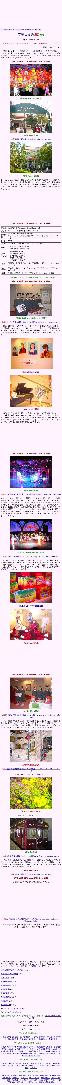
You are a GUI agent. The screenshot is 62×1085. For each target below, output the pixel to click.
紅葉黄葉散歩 (44, 1080)
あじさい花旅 (55, 1080)
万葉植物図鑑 (6, 985)
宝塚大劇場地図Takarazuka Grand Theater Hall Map (32, 139)
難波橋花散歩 (13, 1039)
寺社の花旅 (24, 1080)
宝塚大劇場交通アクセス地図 (12, 970)
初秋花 (11, 1063)
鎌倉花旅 (22, 1075)
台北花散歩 (45, 1078)
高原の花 (33, 1068)
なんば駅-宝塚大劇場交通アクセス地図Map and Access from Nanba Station (33, 322)
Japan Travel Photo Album (15, 1008)
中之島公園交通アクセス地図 (46, 1049)
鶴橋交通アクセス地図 (47, 1053)
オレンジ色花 (40, 1065)
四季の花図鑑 (6, 1005)
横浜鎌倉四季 (6, 30)
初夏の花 (56, 1063)
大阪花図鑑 (5, 978)
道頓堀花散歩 (42, 1039)
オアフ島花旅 (34, 1078)
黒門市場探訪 (25, 1037)
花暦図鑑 (4, 1001)
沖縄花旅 (30, 1082)
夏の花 (4, 1063)
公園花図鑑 (5, 993)
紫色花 (31, 1065)
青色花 (3, 1065)
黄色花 (24, 1065)
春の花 (48, 1063)
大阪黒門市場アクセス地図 (11, 1047)
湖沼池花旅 (21, 1082)
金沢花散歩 (39, 1082)
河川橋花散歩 (6, 981)
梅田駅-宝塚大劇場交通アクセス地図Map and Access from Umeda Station (32, 856)
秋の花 (18, 1063)
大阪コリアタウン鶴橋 (9, 1037)
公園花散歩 (5, 989)
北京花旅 (33, 1080)
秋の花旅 (5, 1075)
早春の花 (41, 1063)
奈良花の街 (29, 30)
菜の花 (31, 815)
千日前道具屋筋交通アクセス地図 (37, 1051)
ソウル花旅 (5, 1080)
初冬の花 (26, 1063)
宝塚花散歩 (53, 1039)
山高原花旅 (10, 1082)
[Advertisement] (31, 14)
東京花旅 (15, 1080)
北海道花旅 (43, 1075)
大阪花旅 (38, 30)
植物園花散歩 (50, 1082)
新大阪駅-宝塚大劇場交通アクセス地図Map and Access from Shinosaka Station (32, 494)
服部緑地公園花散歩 (27, 1039)
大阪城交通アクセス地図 (24, 1049)
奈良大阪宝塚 (18, 30)
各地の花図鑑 (6, 997)
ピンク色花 (51, 1065)
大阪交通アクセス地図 (9, 974)
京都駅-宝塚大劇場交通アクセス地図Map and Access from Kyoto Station (33, 556)
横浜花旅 (14, 1075)
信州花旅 (24, 1078)
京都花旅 (34, 966)
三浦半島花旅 (33, 1075)
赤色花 (10, 1065)
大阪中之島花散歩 (38, 1037)
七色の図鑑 (6, 1078)
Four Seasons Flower (13, 1012)
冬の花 (33, 1063)
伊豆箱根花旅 (55, 1075)
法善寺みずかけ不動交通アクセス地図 (37, 1047)
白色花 (17, 1065)
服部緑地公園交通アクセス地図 (25, 1053)
